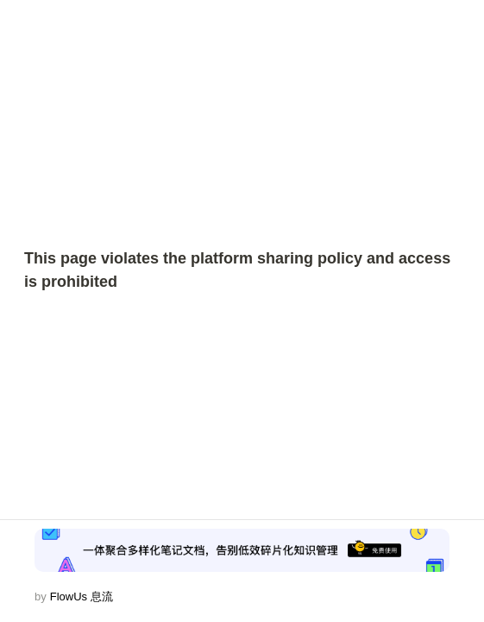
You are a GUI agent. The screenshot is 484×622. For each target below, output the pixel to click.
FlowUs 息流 (81, 596)
